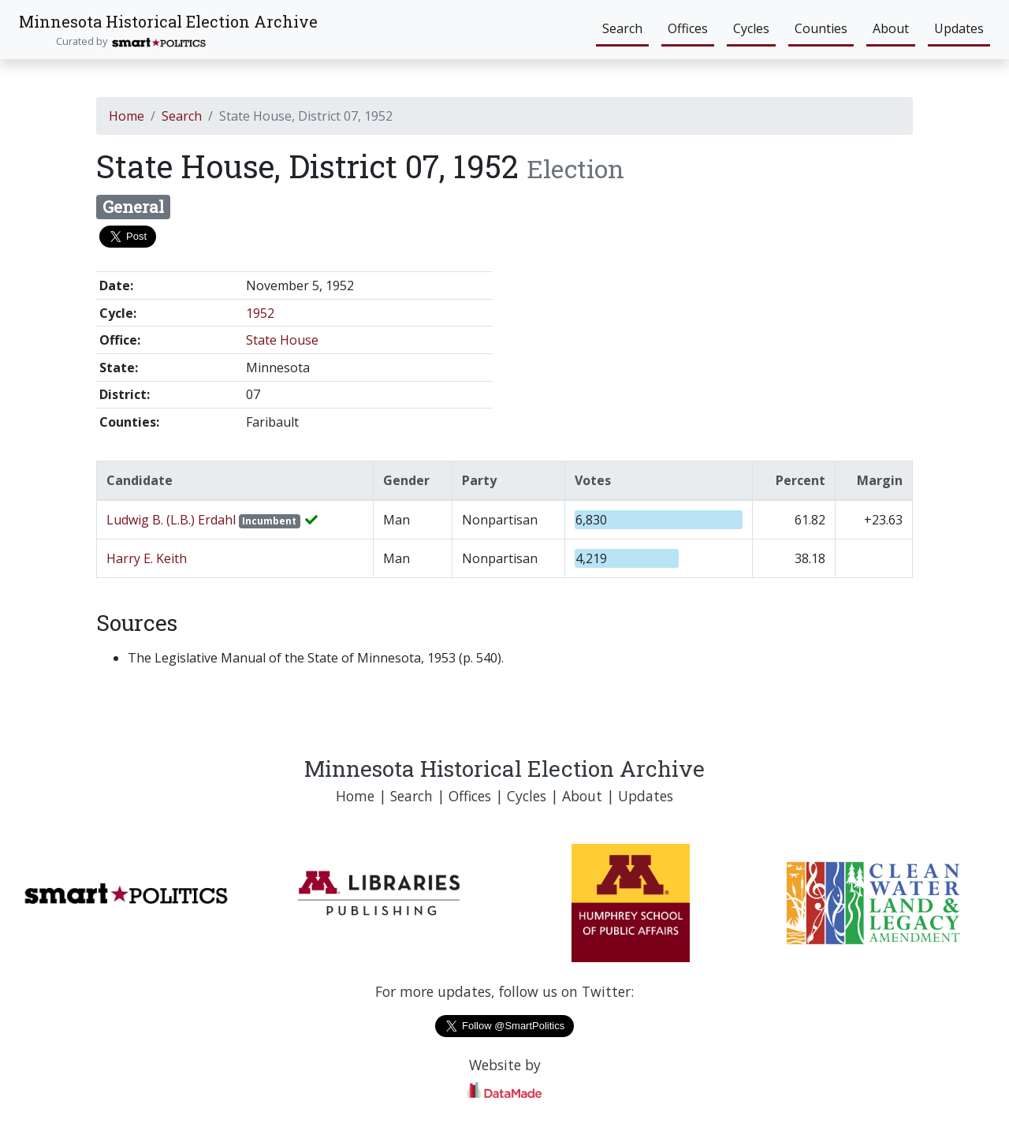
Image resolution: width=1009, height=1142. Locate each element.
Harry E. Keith (146, 558)
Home (126, 116)
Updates (959, 28)
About (891, 28)
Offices (688, 28)
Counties (821, 28)
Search (622, 28)
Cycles (751, 28)
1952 (260, 313)
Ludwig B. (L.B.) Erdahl (172, 519)
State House (282, 340)
